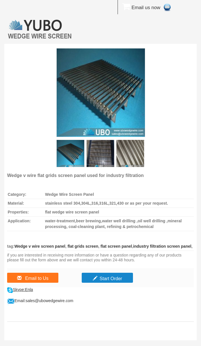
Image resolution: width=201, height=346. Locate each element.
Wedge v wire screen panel (40, 246)
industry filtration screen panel (162, 246)
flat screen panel (115, 246)
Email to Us (32, 278)
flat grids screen (82, 246)
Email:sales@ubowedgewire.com (44, 300)
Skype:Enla (23, 289)
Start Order (107, 278)
